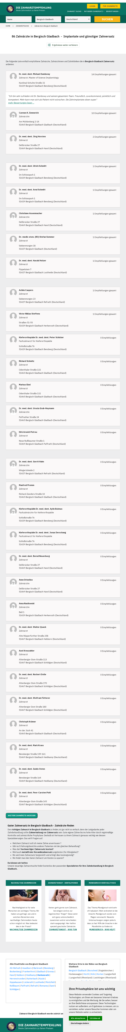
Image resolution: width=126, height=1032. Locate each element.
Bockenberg (15, 969)
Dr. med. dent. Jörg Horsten (32, 134)
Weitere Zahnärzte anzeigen (21, 813)
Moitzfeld (50, 979)
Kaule (41, 976)
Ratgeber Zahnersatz (93, 9)
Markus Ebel (25, 382)
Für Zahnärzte (110, 3)
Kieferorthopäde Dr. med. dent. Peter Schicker (41, 335)
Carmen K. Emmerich (29, 110)
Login (92, 3)
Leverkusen (75, 978)
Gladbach (41, 969)
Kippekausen (16, 979)
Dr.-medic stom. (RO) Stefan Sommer (36, 234)
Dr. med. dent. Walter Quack (32, 624)
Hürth (86, 971)
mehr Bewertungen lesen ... (21, 100)
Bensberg (48, 965)
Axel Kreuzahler (26, 648)
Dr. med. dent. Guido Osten (32, 766)
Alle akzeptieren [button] (78, 1018)
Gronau (50, 969)
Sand (52, 983)
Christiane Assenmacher (30, 211)
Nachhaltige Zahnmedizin (24, 927)
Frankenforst (29, 969)
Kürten (100, 971)
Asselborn (27, 965)
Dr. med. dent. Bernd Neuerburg (34, 554)
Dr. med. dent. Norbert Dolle (32, 672)
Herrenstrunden (17, 976)
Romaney (44, 983)
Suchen (107, 16)
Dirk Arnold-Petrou (28, 429)
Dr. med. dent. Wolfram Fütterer (34, 695)
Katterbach (32, 976)
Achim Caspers (26, 287)
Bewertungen (112, 9)
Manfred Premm (26, 482)
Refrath (34, 983)
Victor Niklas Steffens (29, 311)
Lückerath (28, 979)
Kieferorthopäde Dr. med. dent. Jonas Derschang (42, 530)
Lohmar (94, 978)
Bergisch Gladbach (77, 968)
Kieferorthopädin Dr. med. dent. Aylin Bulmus (40, 506)
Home (8, 23)
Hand (12, 972)
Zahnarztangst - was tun (63, 927)
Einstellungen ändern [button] (80, 1023)
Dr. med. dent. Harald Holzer (32, 258)
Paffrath (25, 983)
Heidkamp (31, 972)
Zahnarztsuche (22, 23)
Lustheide (39, 979)
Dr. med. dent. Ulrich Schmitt (32, 163)
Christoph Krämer (27, 719)
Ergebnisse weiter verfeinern (65, 42)
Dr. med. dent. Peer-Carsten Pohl (35, 790)
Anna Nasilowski (26, 601)
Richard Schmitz (26, 358)
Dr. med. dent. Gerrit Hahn (31, 459)
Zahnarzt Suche (74, 9)
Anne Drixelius (26, 577)
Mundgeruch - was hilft (102, 927)
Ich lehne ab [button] (95, 1018)
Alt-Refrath (15, 965)
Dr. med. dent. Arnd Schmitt (32, 187)
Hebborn (20, 972)
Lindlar (85, 978)
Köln (93, 971)
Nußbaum (14, 983)
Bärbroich (38, 965)
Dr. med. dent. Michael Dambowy (34, 71)
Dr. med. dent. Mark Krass (31, 743)
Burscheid (92, 968)
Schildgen (14, 986)
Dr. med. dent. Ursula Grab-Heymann (36, 406)
